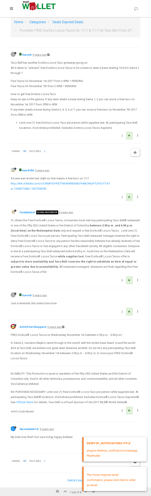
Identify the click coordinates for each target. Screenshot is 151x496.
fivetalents (26, 212)
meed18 (27, 170)
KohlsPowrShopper (32, 327)
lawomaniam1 (28, 429)
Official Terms (25, 402)
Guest (25, 54)
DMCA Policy (75, 480)
